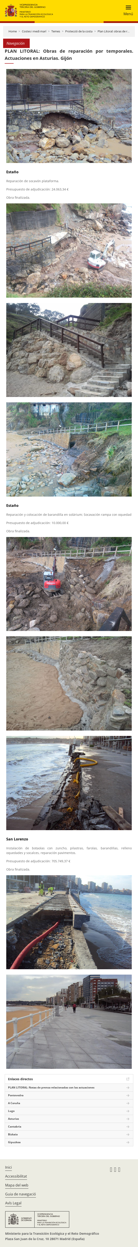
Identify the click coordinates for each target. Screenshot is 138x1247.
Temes (55, 31)
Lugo (11, 1111)
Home (12, 31)
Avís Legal (13, 1203)
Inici (8, 1167)
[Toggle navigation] (127, 10)
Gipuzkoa (14, 1142)
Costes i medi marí (34, 31)
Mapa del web (16, 1185)
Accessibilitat (16, 1176)
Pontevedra (15, 1095)
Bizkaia (13, 1134)
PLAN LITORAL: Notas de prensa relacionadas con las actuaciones (51, 1087)
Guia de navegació (20, 1194)
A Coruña (14, 1103)
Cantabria (14, 1126)
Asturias (13, 1119)
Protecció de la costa (78, 31)
